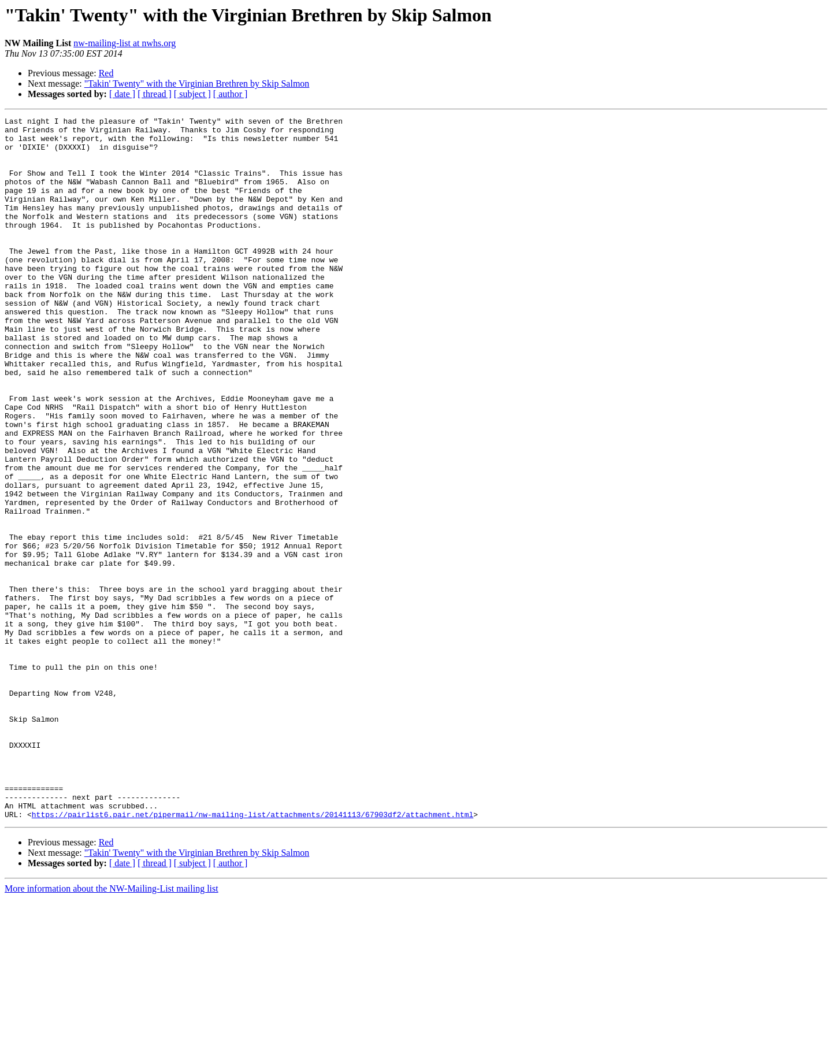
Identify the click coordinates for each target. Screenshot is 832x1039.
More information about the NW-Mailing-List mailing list (111, 1029)
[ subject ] (192, 94)
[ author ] (230, 94)
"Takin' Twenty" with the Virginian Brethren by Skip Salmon (197, 83)
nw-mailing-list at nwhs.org (124, 43)
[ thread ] (155, 94)
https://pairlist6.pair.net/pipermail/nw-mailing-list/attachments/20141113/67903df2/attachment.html (252, 954)
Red (106, 73)
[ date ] (122, 94)
